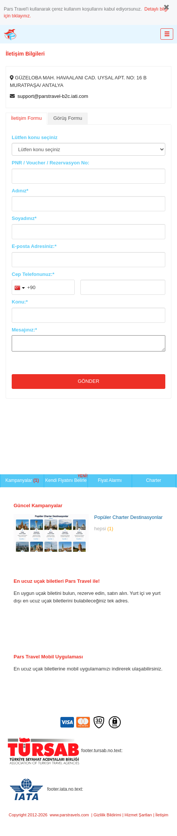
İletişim (161, 815)
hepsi (104, 528)
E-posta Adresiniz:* (34, 246)
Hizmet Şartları (138, 815)
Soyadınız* (24, 218)
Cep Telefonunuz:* (33, 274)
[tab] (26, 119)
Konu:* (20, 302)
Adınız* (20, 191)
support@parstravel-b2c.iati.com (52, 96)
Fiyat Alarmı (110, 480)
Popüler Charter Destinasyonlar (128, 517)
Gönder (88, 381)
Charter (153, 480)
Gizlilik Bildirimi (107, 815)
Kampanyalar (22, 480)
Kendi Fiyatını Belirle (66, 478)
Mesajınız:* (24, 330)
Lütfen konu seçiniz (34, 137)
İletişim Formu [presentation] (26, 118)
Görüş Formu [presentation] (67, 118)
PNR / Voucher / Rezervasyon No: (50, 163)
